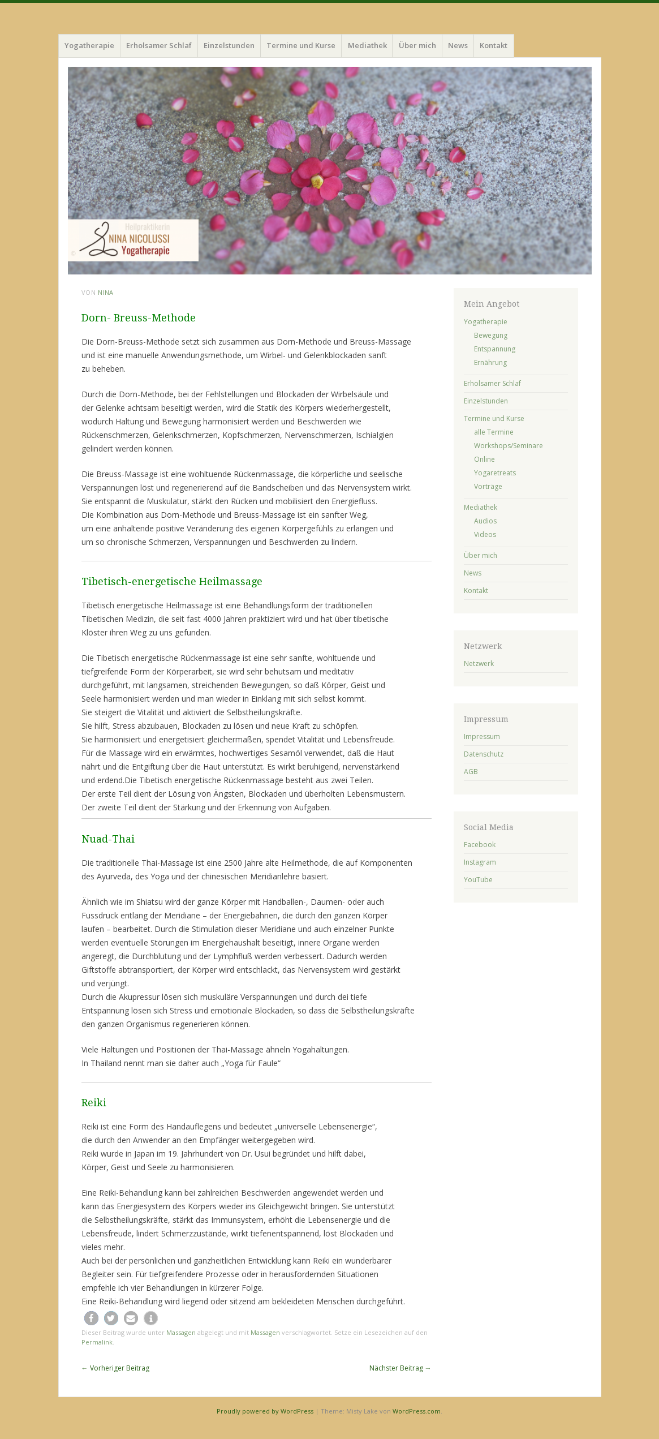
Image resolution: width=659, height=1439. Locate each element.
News (458, 45)
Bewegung (490, 335)
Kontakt (493, 45)
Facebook (480, 844)
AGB (471, 771)
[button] (91, 1318)
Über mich (417, 45)
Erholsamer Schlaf (159, 45)
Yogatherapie (89, 45)
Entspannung (494, 349)
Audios (485, 521)
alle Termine (494, 432)
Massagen (181, 1332)
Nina (106, 292)
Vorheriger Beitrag (115, 1368)
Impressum (482, 736)
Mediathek (367, 45)
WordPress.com (417, 1411)
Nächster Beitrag (400, 1368)
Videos (485, 534)
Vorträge (488, 486)
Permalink (97, 1342)
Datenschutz (483, 754)
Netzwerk (479, 663)
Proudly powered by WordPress (265, 1411)
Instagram (480, 862)
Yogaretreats (495, 473)
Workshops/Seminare (508, 445)
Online (484, 459)
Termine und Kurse (300, 45)
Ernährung (490, 362)
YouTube (478, 879)
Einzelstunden (229, 45)
